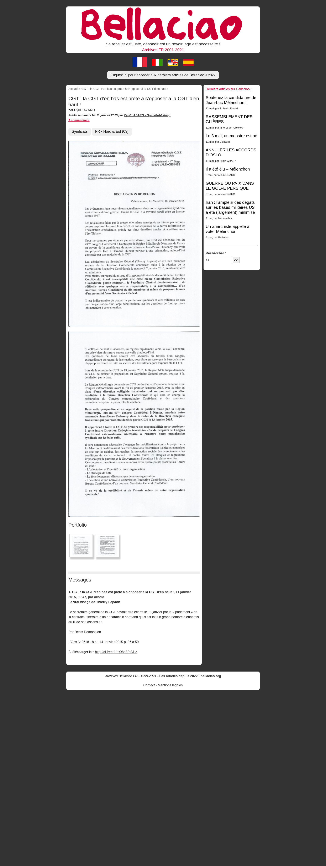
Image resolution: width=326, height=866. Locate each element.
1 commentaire (79, 120)
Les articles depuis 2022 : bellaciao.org (190, 676)
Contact (149, 685)
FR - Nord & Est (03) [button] (111, 131)
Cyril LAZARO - (135, 115)
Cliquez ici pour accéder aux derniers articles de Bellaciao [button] (163, 75)
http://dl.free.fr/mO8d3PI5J (114, 652)
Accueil (73, 88)
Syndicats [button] (80, 131)
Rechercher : (216, 253)
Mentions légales (170, 685)
